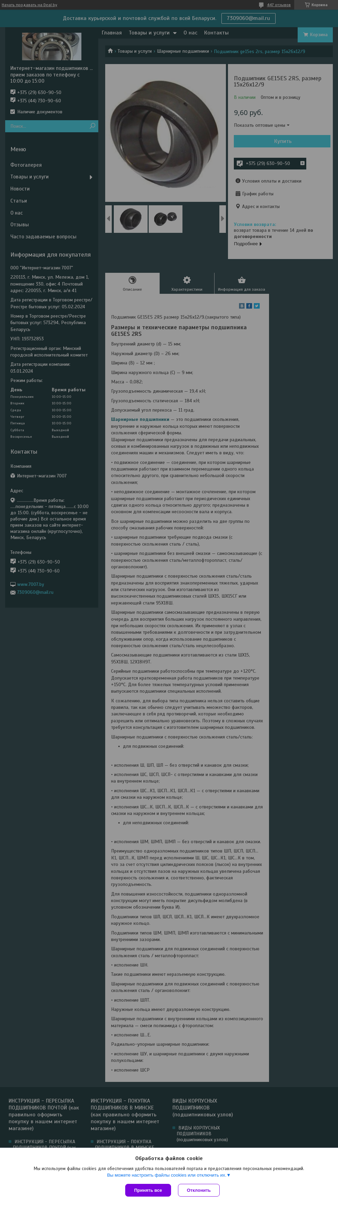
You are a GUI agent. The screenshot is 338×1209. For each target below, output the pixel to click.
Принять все (148, 1190)
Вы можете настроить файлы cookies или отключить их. (166, 1175)
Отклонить (199, 1190)
